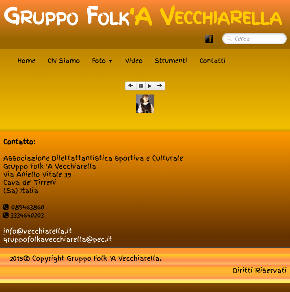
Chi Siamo (64, 60)
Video (134, 60)
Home (26, 60)
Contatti (212, 60)
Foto (102, 60)
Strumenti (171, 60)
